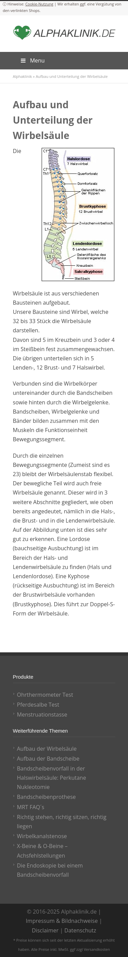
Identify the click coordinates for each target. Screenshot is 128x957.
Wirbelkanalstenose (42, 836)
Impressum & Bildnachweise (62, 921)
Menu (32, 60)
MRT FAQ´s (30, 807)
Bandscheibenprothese (46, 797)
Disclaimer (45, 930)
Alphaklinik (22, 76)
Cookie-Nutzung (39, 3)
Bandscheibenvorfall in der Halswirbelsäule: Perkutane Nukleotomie (51, 778)
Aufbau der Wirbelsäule (47, 748)
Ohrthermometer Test (45, 694)
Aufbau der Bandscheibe (48, 758)
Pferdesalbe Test (38, 704)
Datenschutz (80, 930)
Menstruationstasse (42, 714)
